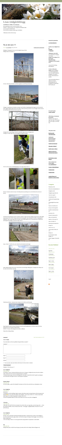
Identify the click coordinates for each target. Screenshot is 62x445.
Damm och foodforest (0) (53, 205)
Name (4, 357)
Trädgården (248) (52, 190)
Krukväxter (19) (51, 213)
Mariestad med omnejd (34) (53, 223)
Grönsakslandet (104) (52, 197)
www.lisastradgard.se (53, 42)
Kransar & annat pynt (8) (53, 215)
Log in (50, 279)
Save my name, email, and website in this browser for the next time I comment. (19, 364)
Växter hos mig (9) (52, 195)
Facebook (50, 49)
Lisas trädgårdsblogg (14, 21)
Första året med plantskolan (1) (54, 188)
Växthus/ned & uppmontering (39, 47)
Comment (5, 344)
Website (4, 362)
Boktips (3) (51, 232)
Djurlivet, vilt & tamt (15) (53, 219)
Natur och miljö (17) (52, 221)
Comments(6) (5, 337)
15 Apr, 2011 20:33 (14, 47)
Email (4, 359)
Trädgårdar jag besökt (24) (53, 193)
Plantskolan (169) (52, 186)
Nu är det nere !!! (9, 45)
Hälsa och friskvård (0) (53, 217)
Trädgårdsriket (51, 169)
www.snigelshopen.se (52, 164)
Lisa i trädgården (8, 47)
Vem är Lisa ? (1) (52, 227)
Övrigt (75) (51, 225)
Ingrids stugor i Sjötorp (53, 148)
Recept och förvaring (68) (53, 207)
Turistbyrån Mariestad (53, 143)
